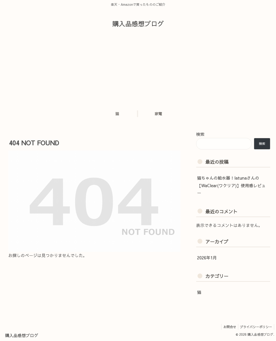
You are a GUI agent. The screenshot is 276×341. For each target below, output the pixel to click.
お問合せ (228, 326)
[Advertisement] (138, 70)
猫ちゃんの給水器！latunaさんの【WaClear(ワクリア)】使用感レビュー (231, 185)
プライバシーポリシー (255, 326)
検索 (200, 134)
